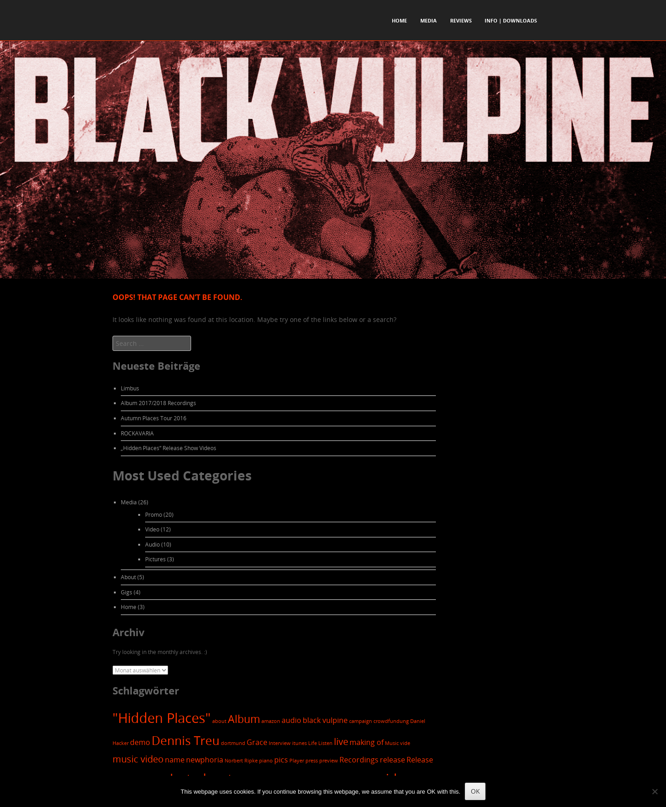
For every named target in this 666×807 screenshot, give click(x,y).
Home (399, 20)
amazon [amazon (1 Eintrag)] (270, 721)
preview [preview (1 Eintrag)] (328, 760)
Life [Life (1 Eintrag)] (312, 743)
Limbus (130, 388)
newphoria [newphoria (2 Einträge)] (204, 760)
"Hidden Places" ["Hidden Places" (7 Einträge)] (162, 718)
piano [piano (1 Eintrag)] (266, 760)
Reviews (461, 20)
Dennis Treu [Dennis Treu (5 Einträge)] (186, 740)
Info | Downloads (511, 20)
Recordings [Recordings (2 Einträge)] (358, 760)
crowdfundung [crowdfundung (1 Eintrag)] (391, 721)
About (128, 577)
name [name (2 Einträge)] (175, 760)
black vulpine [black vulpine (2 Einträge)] (325, 720)
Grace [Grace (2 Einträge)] (257, 742)
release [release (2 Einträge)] (392, 760)
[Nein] (654, 791)
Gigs (126, 592)
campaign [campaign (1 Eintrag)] (360, 721)
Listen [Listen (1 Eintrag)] (325, 743)
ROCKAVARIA (137, 433)
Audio (152, 544)
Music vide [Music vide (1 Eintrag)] (397, 743)
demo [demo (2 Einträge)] (140, 742)
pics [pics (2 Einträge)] (281, 760)
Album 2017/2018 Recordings (158, 402)
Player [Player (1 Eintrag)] (296, 760)
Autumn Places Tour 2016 (153, 418)
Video (152, 529)
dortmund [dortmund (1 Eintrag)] (233, 743)
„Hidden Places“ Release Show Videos (168, 447)
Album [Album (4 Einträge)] (244, 719)
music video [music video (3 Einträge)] (138, 759)
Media (428, 20)
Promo (153, 514)
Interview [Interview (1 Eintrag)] (280, 743)
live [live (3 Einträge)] (341, 741)
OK (475, 791)
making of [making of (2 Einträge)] (367, 742)
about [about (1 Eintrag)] (219, 721)
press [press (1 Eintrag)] (311, 760)
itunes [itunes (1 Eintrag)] (299, 743)
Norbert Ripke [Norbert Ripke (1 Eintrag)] (241, 760)
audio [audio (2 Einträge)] (291, 720)
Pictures (155, 559)
